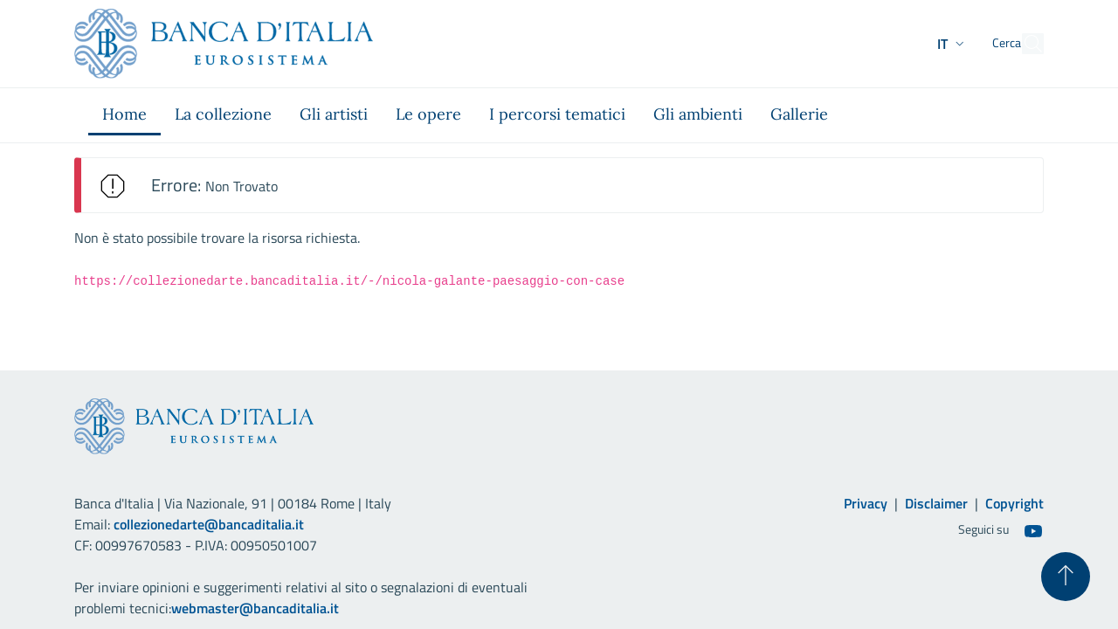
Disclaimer (936, 503)
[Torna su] (1065, 576)
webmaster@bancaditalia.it (255, 608)
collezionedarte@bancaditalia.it (209, 524)
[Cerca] (1023, 44)
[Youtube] (1033, 530)
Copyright (1014, 503)
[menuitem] (124, 115)
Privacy (865, 503)
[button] (919, 44)
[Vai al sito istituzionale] (223, 44)
